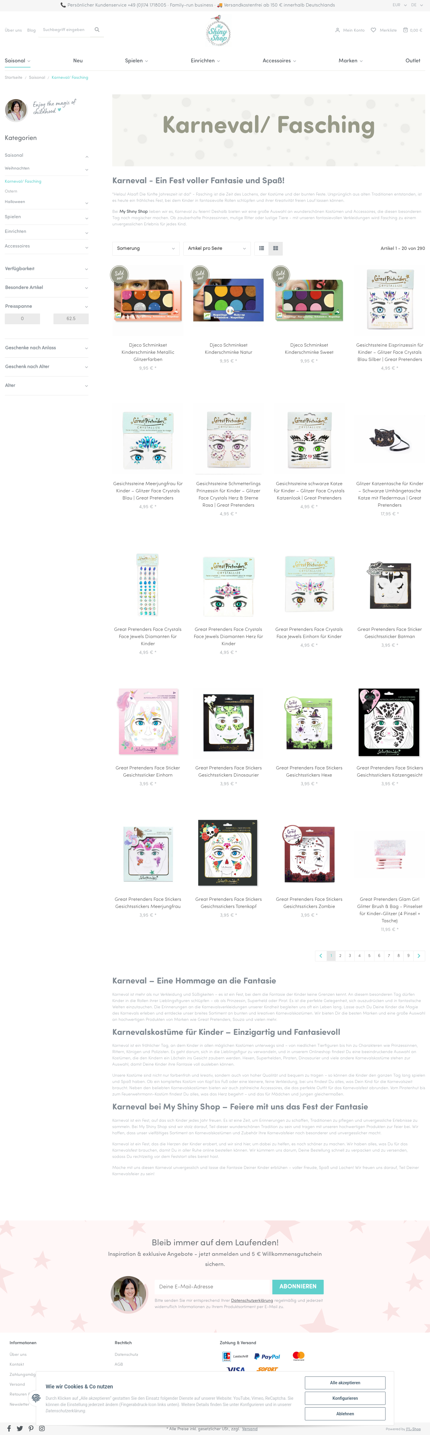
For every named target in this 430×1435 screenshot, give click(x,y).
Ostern (11, 191)
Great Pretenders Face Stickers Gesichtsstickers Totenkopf (228, 903)
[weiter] (419, 956)
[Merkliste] (383, 30)
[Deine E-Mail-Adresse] (212, 1287)
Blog (31, 30)
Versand (250, 1429)
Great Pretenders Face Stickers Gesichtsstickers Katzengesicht (390, 772)
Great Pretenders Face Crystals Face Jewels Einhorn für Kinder (309, 633)
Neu (78, 61)
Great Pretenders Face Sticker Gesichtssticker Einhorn (148, 772)
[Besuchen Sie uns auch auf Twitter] (20, 1429)
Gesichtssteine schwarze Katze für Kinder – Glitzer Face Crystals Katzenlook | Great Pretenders (309, 491)
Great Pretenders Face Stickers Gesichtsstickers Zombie (309, 903)
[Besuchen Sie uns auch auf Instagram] (42, 1429)
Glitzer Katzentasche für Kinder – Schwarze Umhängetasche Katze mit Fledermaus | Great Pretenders (389, 495)
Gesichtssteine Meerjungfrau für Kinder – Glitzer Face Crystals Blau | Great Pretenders (148, 491)
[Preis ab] (22, 319)
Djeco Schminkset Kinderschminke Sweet (309, 349)
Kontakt (17, 1364)
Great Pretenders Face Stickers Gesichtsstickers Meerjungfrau (148, 903)
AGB (119, 1364)
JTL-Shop (413, 1429)
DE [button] (414, 5)
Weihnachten (17, 168)
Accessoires (17, 246)
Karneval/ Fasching (23, 181)
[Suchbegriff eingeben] (64, 30)
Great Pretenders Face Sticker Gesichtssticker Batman (389, 633)
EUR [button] (397, 5)
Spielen (13, 217)
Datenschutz (126, 1355)
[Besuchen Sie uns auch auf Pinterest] (31, 1429)
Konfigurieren (345, 1398)
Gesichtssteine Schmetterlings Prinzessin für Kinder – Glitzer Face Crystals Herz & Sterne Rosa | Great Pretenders (228, 495)
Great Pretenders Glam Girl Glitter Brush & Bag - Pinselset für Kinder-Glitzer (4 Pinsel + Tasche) (390, 910)
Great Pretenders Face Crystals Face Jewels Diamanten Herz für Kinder (228, 636)
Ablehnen (345, 1413)
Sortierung (128, 248)
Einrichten (15, 231)
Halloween (15, 202)
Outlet (413, 61)
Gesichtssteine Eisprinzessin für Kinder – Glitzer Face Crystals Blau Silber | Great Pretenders (389, 352)
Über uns (13, 30)
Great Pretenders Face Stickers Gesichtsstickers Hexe (309, 772)
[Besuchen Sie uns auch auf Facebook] (9, 1429)
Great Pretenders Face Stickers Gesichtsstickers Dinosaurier (228, 772)
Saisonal (14, 155)
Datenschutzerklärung (252, 1301)
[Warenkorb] (412, 30)
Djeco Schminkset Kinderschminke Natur (228, 349)
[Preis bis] (71, 319)
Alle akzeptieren (345, 1382)
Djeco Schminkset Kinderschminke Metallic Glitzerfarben (148, 352)
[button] (350, 30)
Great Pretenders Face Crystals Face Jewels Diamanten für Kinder (148, 636)
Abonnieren (298, 1287)
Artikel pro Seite (205, 248)
